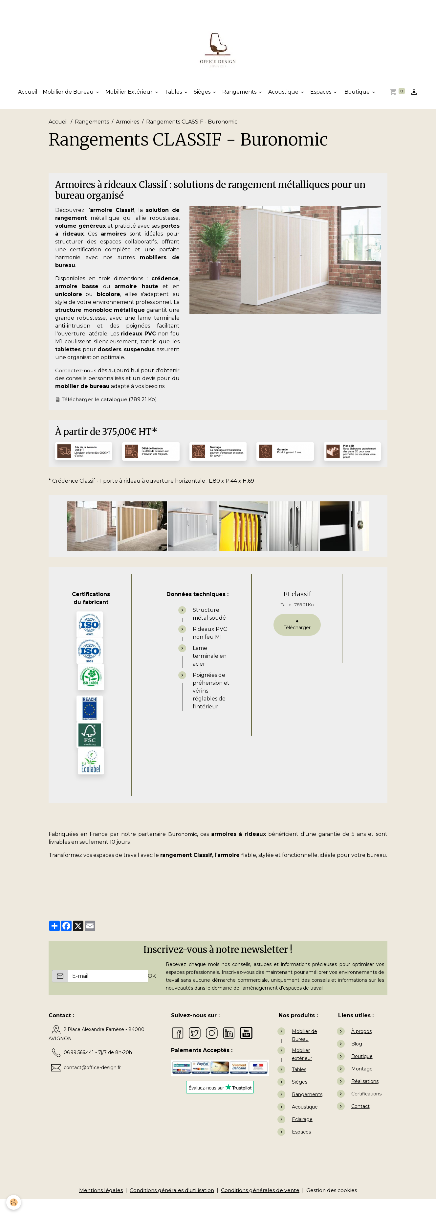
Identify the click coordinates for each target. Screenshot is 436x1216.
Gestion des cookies (333, 1207)
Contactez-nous (76, 371)
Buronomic (182, 842)
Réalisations (365, 1098)
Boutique (357, 93)
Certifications (366, 1110)
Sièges (203, 93)
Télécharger (297, 633)
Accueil (27, 93)
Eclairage (302, 1136)
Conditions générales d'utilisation (171, 1207)
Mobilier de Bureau (69, 93)
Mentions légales (99, 1207)
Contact (360, 1123)
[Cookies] (14, 1202)
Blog (356, 1060)
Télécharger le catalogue (95, 408)
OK (152, 992)
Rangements (240, 93)
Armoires (127, 122)
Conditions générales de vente (261, 1207)
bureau (59, 871)
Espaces (321, 93)
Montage (362, 1085)
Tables (173, 93)
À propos (361, 1048)
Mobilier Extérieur (129, 93)
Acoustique (284, 93)
